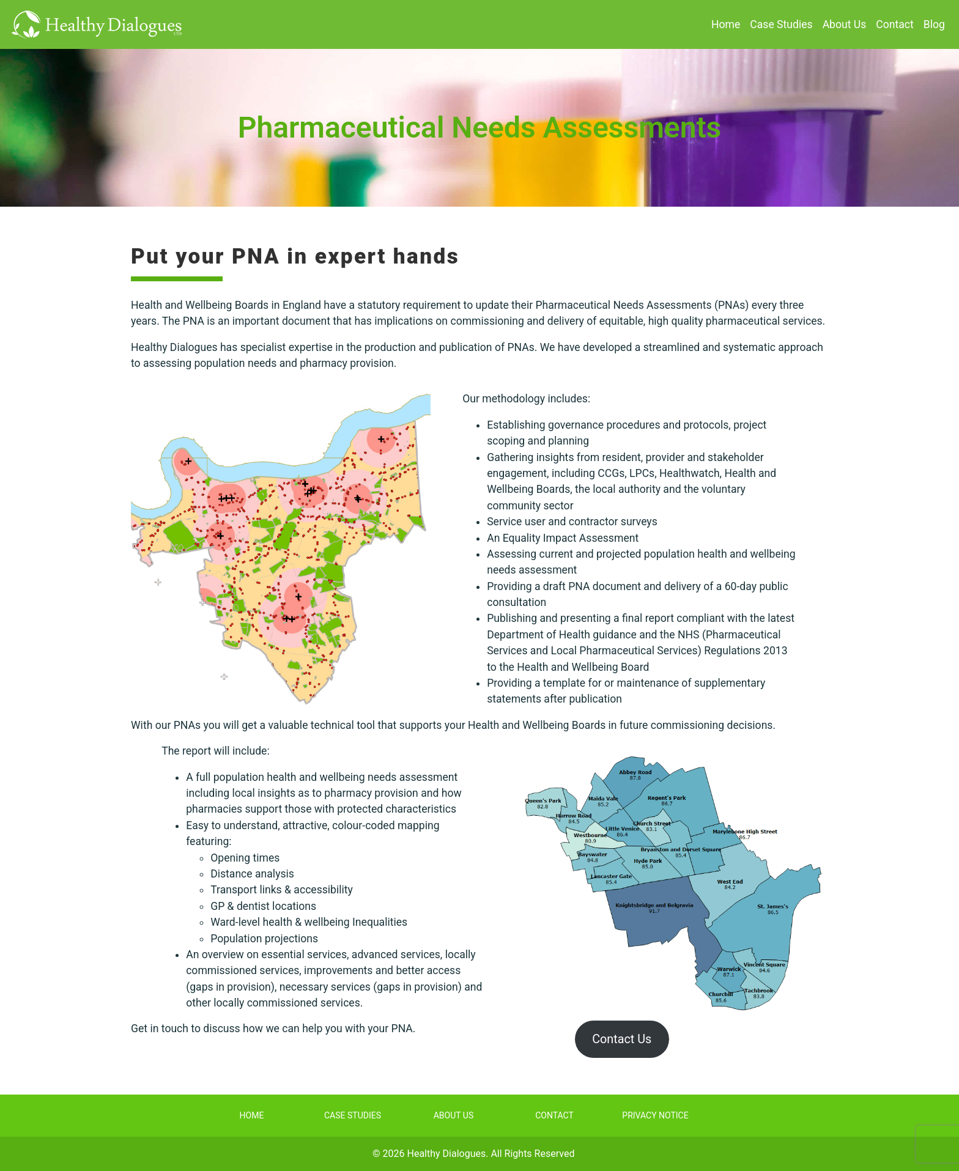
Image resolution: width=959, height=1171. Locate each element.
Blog (934, 24)
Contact (895, 24)
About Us (845, 24)
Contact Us (621, 1039)
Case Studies (781, 24)
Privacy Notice (655, 1115)
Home (725, 24)
